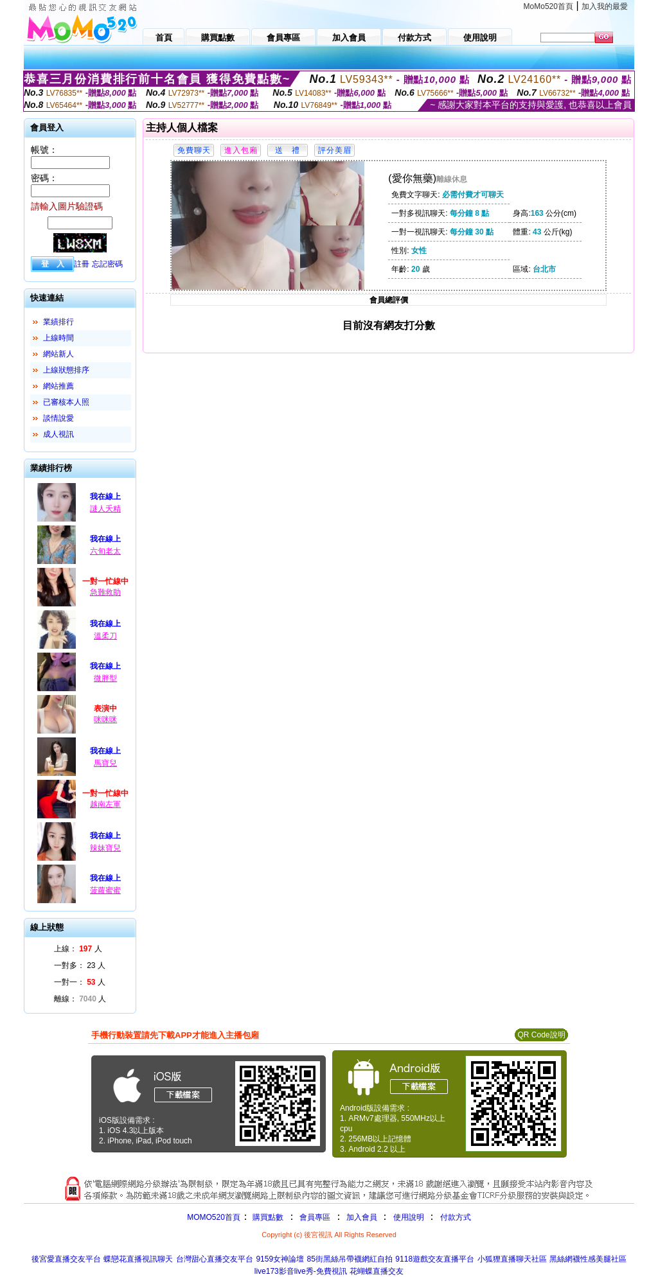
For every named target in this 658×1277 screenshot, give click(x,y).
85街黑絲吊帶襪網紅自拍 (350, 1259)
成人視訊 (58, 434)
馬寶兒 (105, 763)
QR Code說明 (541, 1034)
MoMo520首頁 (548, 6)
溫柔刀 (105, 635)
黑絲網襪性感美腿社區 (588, 1259)
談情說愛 (58, 418)
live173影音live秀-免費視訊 (300, 1271)
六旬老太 (105, 551)
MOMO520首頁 (213, 1217)
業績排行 (58, 321)
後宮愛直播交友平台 (66, 1259)
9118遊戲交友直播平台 (434, 1259)
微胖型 (105, 678)
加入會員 (361, 1217)
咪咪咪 (105, 719)
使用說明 (408, 1217)
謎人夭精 (105, 508)
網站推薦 (58, 386)
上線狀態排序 (66, 369)
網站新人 (58, 353)
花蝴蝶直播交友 (377, 1271)
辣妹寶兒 (105, 847)
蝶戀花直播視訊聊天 (138, 1259)
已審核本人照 (66, 402)
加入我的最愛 (605, 6)
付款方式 (455, 1217)
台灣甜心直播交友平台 (214, 1259)
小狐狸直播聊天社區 (512, 1259)
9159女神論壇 (280, 1259)
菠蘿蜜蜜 (105, 890)
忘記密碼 (107, 264)
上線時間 (58, 337)
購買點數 (267, 1217)
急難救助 (105, 592)
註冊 (81, 264)
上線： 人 (78, 948)
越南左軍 (105, 804)
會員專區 (314, 1217)
